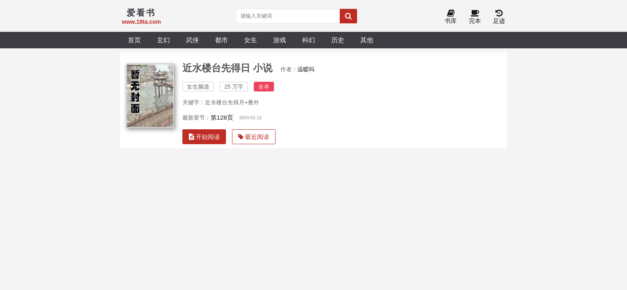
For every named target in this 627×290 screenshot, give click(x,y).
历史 (337, 40)
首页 (134, 40)
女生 (250, 40)
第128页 (222, 117)
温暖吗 (305, 69)
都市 (221, 40)
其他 (366, 40)
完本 (475, 17)
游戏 (279, 40)
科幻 (308, 40)
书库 (451, 17)
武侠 (192, 40)
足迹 (499, 17)
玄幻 (163, 40)
